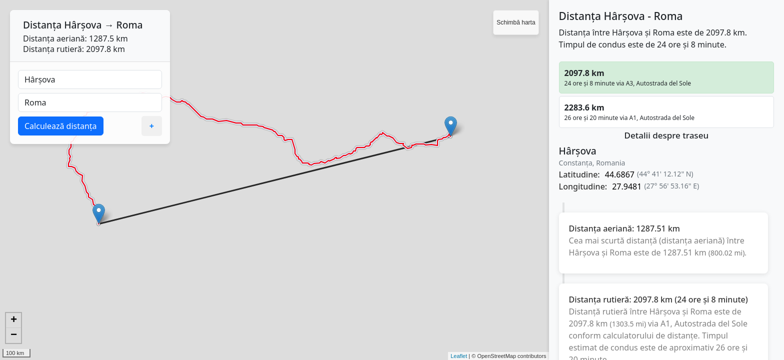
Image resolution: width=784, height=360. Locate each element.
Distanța (42, 25)
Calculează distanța (60, 126)
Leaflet (458, 356)
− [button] (13, 335)
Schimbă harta (515, 22)
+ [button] (13, 320)
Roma (129, 25)
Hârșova (83, 25)
